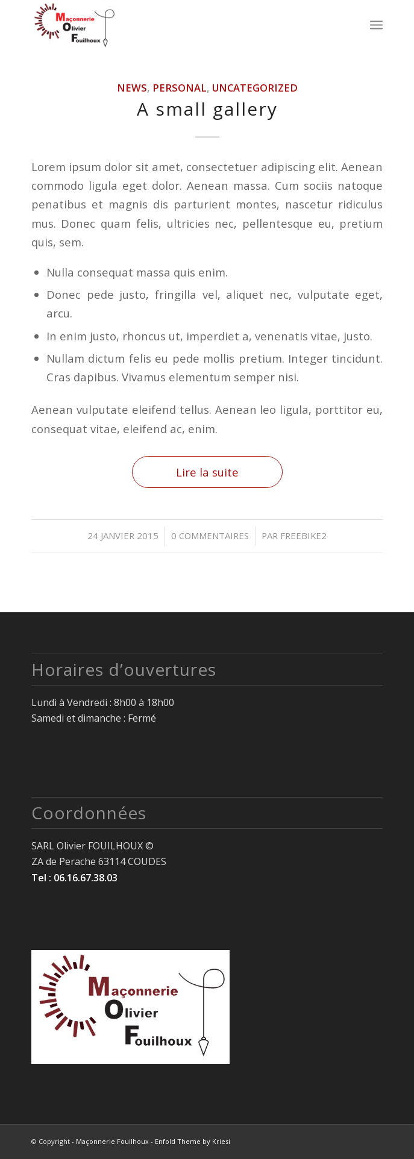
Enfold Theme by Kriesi (192, 1141)
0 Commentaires (210, 536)
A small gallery (207, 108)
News (132, 88)
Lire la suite (207, 472)
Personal (179, 88)
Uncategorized (255, 88)
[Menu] (376, 24)
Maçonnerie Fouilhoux (112, 1141)
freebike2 (303, 536)
